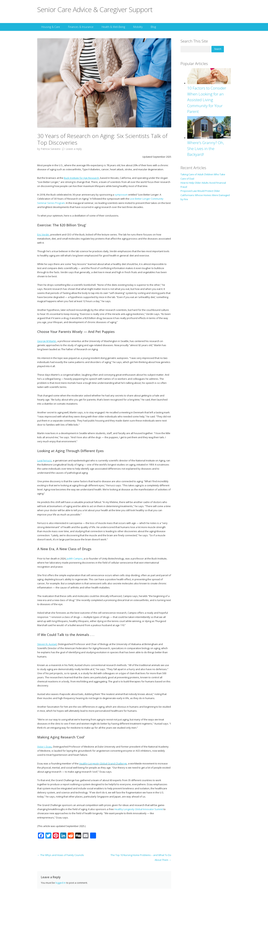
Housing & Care (50, 27)
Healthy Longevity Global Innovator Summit (138, 809)
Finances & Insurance (80, 27)
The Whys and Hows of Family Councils (60, 855)
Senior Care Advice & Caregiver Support (94, 9)
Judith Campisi (74, 558)
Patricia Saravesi (50, 149)
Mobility (138, 27)
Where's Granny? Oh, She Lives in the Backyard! (205, 148)
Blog (153, 27)
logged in (60, 882)
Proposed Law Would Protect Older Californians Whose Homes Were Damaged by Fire (205, 195)
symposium (121, 194)
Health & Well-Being (113, 27)
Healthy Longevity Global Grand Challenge (103, 763)
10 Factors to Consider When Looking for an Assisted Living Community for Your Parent (206, 99)
